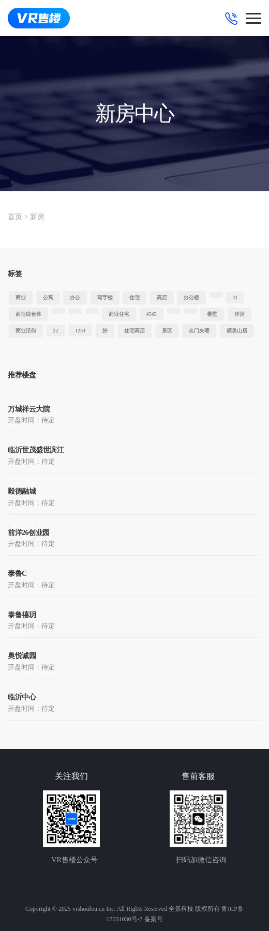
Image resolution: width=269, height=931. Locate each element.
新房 (37, 217)
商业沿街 (26, 330)
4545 (151, 314)
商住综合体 (28, 314)
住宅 (134, 297)
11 (235, 297)
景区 (167, 330)
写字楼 (105, 297)
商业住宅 (119, 314)
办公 (75, 297)
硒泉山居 (237, 330)
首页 (15, 217)
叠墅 (212, 314)
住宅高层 (134, 330)
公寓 (48, 297)
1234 (80, 330)
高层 (162, 297)
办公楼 (191, 297)
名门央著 (199, 330)
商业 (21, 297)
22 (55, 330)
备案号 (153, 919)
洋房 (239, 314)
